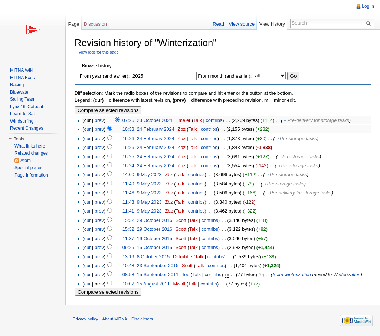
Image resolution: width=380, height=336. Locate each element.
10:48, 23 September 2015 (150, 265)
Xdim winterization (291, 274)
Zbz (182, 129)
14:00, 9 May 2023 (142, 174)
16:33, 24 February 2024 (148, 129)
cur (87, 129)
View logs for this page (99, 52)
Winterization (347, 274)
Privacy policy (85, 319)
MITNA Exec (22, 77)
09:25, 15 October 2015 (147, 247)
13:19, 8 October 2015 (146, 256)
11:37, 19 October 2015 (147, 238)
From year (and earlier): (105, 76)
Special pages (28, 167)
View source (242, 24)
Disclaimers (142, 319)
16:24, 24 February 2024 (148, 165)
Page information (31, 175)
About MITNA (114, 319)
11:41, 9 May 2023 (142, 211)
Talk (197, 120)
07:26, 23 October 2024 (147, 120)
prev (99, 120)
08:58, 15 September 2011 (150, 274)
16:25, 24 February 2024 (148, 156)
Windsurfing (21, 121)
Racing (17, 84)
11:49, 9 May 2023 (142, 184)
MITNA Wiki (21, 70)
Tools (19, 139)
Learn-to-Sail (23, 113)
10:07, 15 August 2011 (146, 284)
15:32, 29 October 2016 (147, 220)
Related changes (31, 153)
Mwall (179, 284)
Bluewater (20, 92)
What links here (29, 146)
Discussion (95, 24)
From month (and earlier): (225, 76)
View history (272, 24)
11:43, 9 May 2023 (142, 202)
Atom (25, 160)
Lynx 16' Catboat (26, 106)
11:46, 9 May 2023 (142, 193)
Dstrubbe (182, 256)
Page (73, 24)
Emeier (183, 120)
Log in (368, 6)
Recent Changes (26, 128)
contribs (214, 120)
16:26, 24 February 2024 (148, 138)
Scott (181, 220)
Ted (186, 274)
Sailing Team (22, 99)
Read (218, 24)
